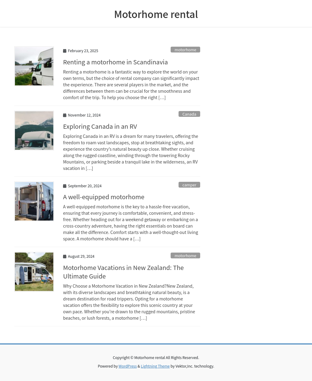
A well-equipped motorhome (103, 196)
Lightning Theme (155, 365)
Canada (190, 114)
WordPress (128, 365)
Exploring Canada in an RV (100, 126)
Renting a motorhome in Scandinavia (115, 61)
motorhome (185, 49)
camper (189, 185)
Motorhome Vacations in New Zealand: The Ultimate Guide (123, 271)
